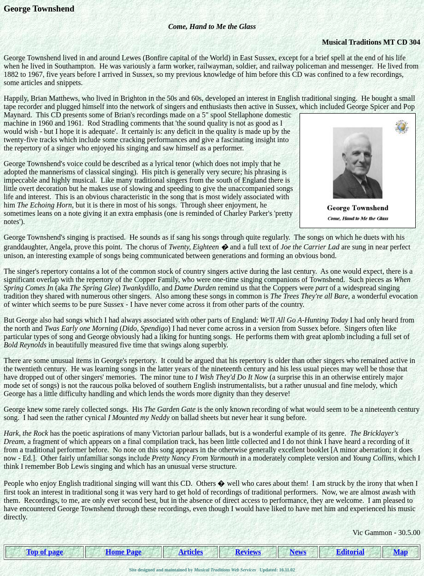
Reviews (248, 552)
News (297, 552)
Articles (190, 552)
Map (400, 552)
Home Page (123, 552)
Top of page (44, 552)
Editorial (350, 552)
